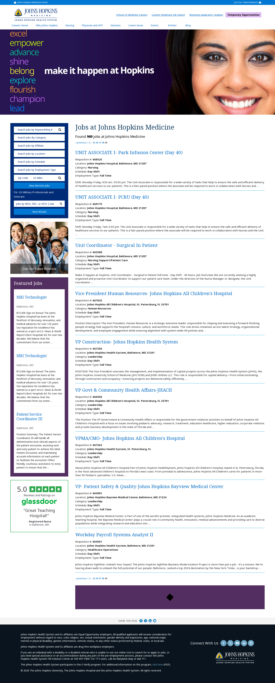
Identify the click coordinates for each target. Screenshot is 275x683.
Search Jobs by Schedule (31, 161)
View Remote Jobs (39, 185)
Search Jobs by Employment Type (37, 169)
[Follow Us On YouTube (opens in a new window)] (237, 643)
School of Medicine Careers (132, 14)
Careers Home (20, 25)
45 (94, 142)
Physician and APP (94, 25)
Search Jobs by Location (31, 153)
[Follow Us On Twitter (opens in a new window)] (230, 643)
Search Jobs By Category (32, 137)
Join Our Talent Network (246, 2)
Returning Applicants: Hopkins (207, 14)
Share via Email (154, 620)
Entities (175, 25)
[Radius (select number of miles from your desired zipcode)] (43, 178)
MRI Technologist (31, 297)
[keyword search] (39, 130)
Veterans (115, 25)
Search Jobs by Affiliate (31, 145)
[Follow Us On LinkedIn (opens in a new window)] (244, 643)
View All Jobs (39, 211)
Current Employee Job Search (169, 14)
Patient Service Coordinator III (29, 416)
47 (100, 142)
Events (155, 25)
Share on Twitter (145, 620)
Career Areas (135, 25)
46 (97, 142)
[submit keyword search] (59, 129)
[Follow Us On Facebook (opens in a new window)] (223, 643)
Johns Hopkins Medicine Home (32, 2)
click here (157, 664)
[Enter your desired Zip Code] (22, 178)
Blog (188, 25)
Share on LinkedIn (150, 620)
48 (103, 142)
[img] (36, 14)
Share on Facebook (141, 620)
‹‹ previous (81, 142)
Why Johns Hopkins (47, 25)
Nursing (71, 25)
